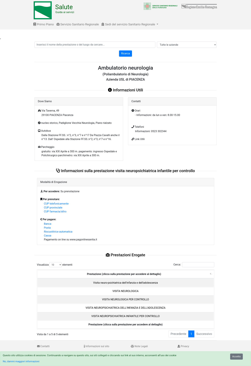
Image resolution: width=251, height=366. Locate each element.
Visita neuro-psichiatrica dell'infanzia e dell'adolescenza (125, 282)
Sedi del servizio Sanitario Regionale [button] (128, 24)
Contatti (43, 346)
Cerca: (193, 264)
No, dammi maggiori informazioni (21, 361)
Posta (47, 227)
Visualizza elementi (55, 264)
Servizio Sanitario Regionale (77, 24)
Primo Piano (43, 24)
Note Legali (139, 346)
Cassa (47, 235)
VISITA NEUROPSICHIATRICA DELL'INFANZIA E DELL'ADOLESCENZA (125, 307)
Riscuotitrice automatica (58, 231)
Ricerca (125, 53)
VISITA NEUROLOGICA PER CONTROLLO (125, 299)
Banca (47, 223)
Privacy (183, 346)
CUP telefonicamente (56, 203)
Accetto (236, 356)
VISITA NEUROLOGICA (125, 291)
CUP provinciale (53, 207)
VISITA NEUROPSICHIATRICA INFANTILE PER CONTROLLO (125, 316)
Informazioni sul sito (96, 346)
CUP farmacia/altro (55, 211)
